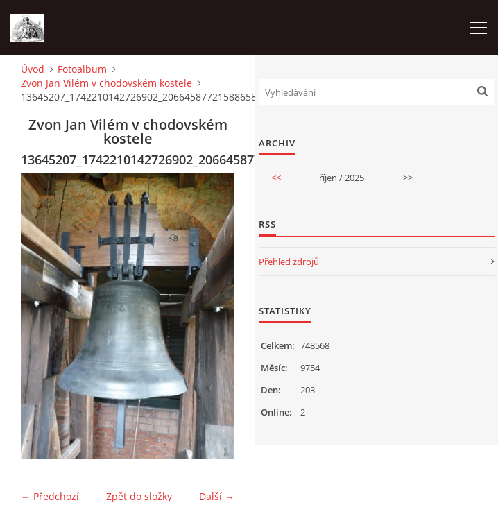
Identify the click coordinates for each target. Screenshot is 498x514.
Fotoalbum (82, 69)
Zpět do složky (139, 496)
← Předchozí (50, 496)
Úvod (32, 69)
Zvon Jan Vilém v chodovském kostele (106, 82)
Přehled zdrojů (289, 261)
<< (276, 177)
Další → (216, 496)
